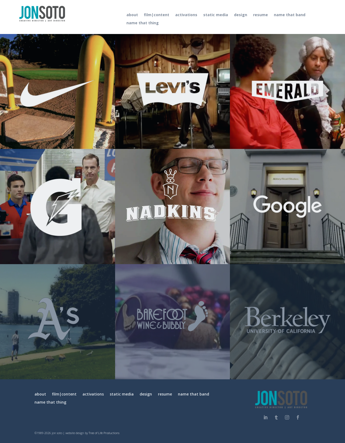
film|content (156, 15)
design (240, 15)
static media (215, 15)
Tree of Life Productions (104, 433)
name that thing (142, 23)
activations (186, 15)
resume (260, 15)
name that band (289, 15)
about (132, 15)
